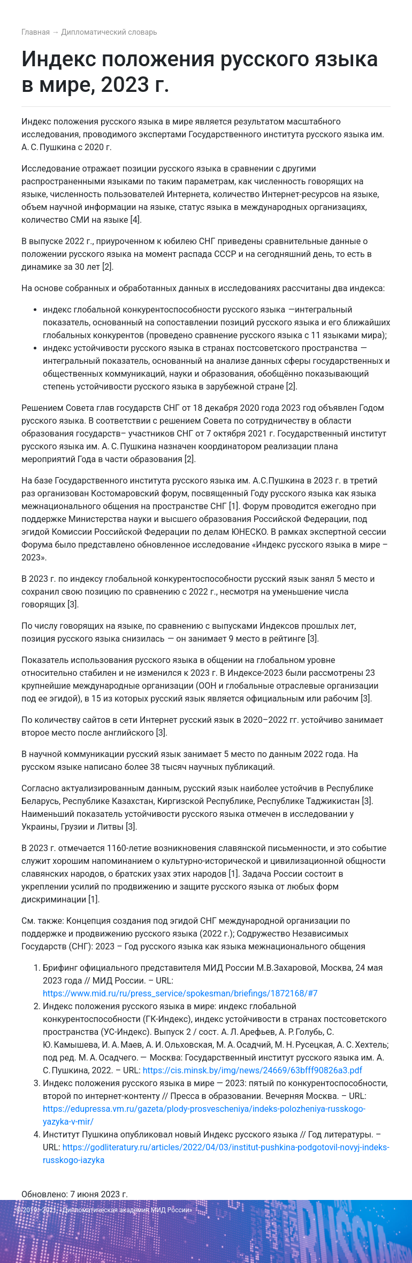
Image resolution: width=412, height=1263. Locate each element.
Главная (36, 32)
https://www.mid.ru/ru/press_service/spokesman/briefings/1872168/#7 (180, 993)
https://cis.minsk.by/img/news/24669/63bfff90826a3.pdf (252, 1070)
